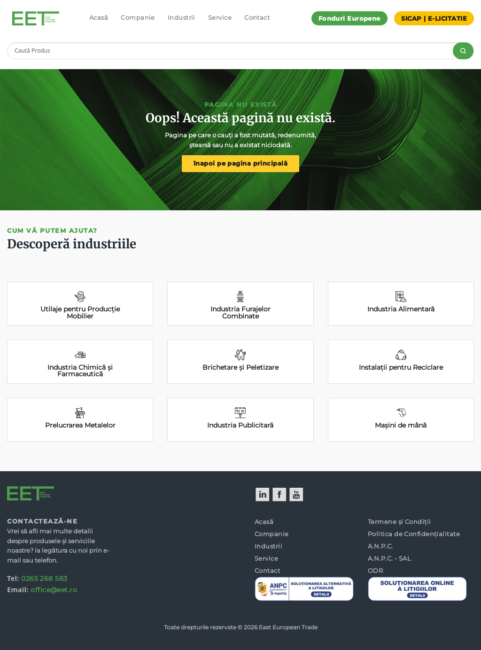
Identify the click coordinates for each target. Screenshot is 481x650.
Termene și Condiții (399, 521)
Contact (257, 17)
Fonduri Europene (349, 18)
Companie (138, 17)
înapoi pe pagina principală (240, 163)
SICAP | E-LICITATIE (434, 18)
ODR (375, 570)
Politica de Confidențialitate (414, 534)
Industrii (181, 17)
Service (220, 17)
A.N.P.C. (380, 546)
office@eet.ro (54, 590)
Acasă (98, 17)
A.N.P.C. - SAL (389, 558)
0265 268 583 (44, 578)
